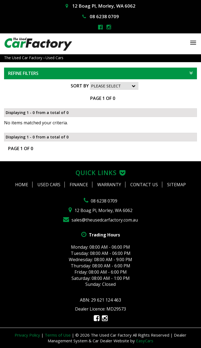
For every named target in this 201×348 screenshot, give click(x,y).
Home (21, 185)
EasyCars (144, 340)
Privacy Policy (28, 335)
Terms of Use (58, 335)
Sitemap (176, 185)
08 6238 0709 (100, 16)
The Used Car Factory (23, 57)
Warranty (109, 185)
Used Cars (54, 57)
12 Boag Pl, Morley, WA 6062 (100, 6)
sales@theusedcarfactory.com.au (100, 220)
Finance (79, 185)
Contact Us (144, 185)
